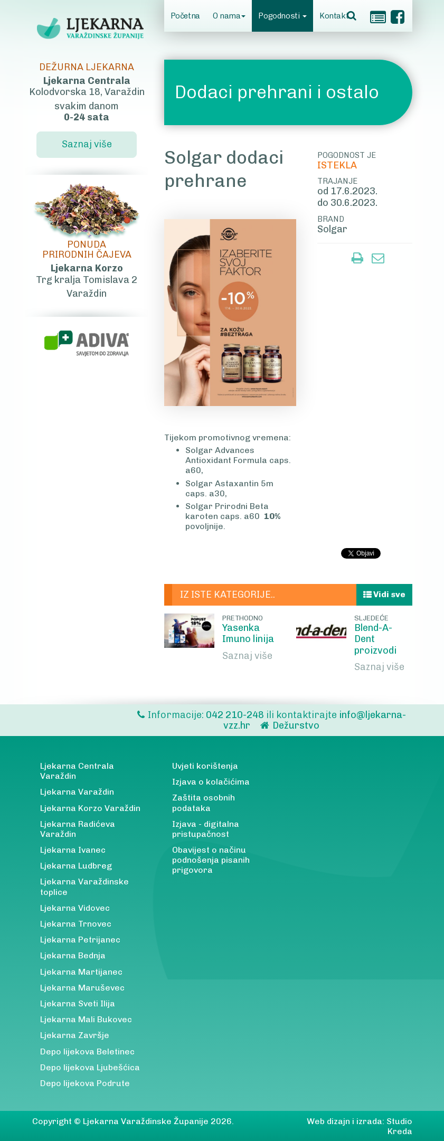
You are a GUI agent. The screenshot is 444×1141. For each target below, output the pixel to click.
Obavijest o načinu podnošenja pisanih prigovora (211, 860)
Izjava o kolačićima (211, 782)
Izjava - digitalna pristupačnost (205, 829)
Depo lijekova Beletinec (87, 1051)
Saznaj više (247, 656)
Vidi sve (384, 594)
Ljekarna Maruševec (82, 988)
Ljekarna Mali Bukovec (86, 1019)
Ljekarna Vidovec (75, 908)
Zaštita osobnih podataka (203, 803)
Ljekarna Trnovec (75, 924)
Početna (185, 16)
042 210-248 (236, 715)
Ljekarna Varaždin (77, 792)
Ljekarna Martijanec (81, 972)
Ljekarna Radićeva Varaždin (77, 829)
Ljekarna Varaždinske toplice (84, 886)
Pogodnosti (282, 16)
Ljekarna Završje (74, 1035)
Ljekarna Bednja (73, 955)
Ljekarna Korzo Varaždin (90, 808)
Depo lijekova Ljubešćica (90, 1067)
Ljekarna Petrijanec (80, 940)
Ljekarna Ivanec (73, 850)
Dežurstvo (295, 725)
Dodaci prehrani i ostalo (277, 92)
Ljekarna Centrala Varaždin (77, 771)
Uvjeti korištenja (205, 766)
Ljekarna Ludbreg (76, 866)
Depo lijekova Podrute (85, 1083)
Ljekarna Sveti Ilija (77, 1003)
